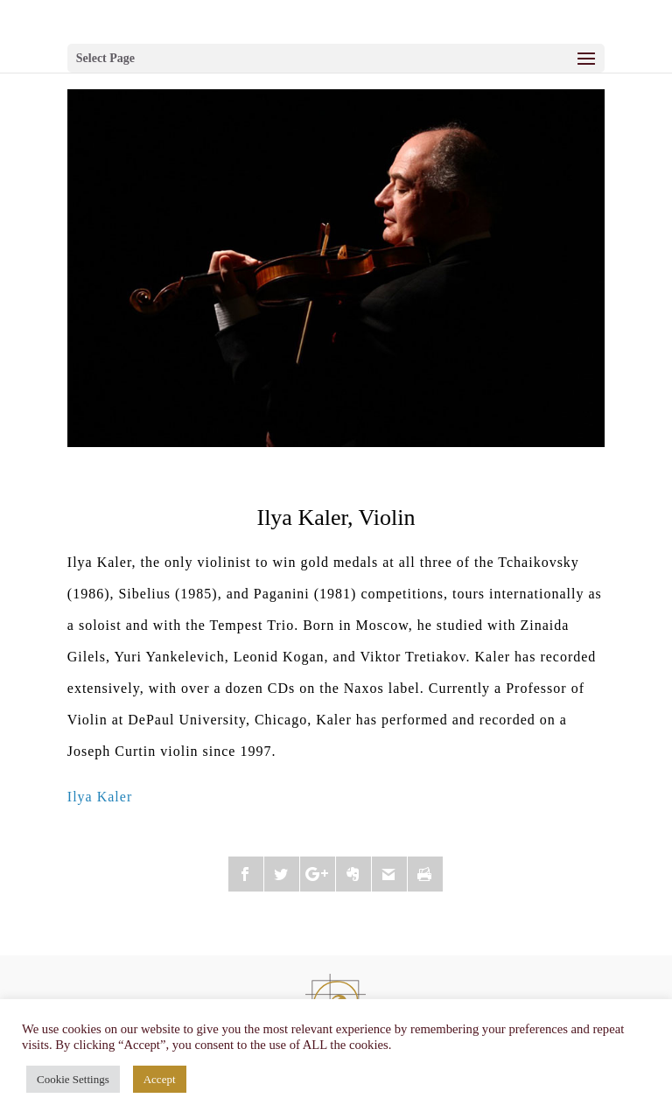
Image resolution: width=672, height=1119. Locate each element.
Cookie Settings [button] (73, 1079)
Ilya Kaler (99, 796)
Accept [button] (160, 1079)
